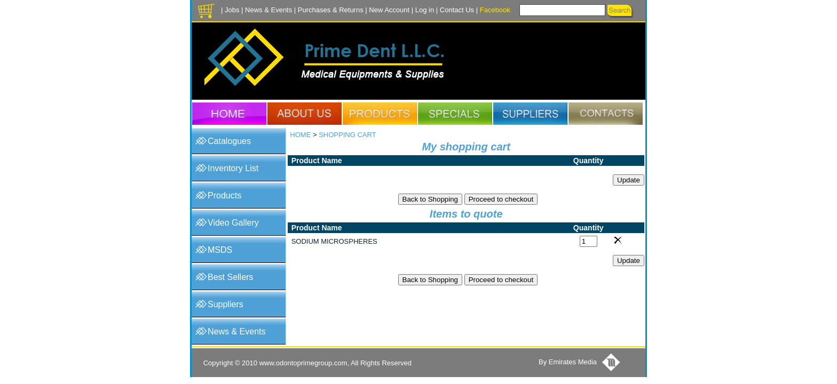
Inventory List (233, 168)
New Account (389, 10)
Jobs (232, 10)
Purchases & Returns (331, 10)
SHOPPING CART (347, 135)
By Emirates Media (568, 362)
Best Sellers (230, 277)
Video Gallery (233, 222)
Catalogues (229, 141)
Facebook (495, 10)
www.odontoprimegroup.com (303, 363)
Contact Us (457, 10)
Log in (424, 10)
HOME (300, 135)
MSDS (220, 249)
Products (224, 195)
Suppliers (225, 304)
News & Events (268, 10)
